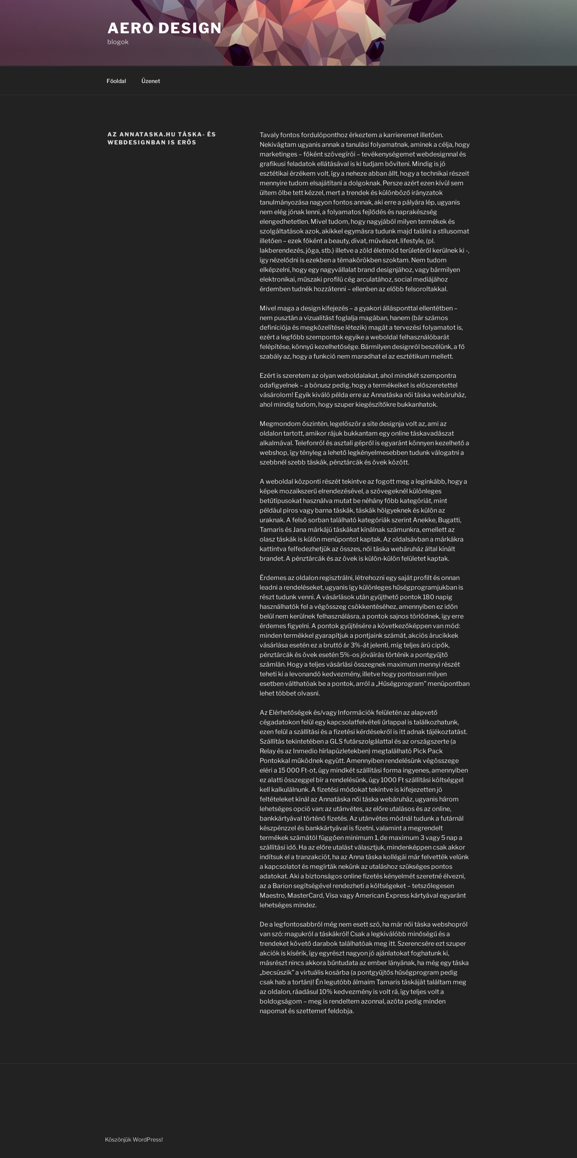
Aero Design (164, 28)
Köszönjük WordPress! (134, 1139)
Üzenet (150, 80)
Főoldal (116, 80)
